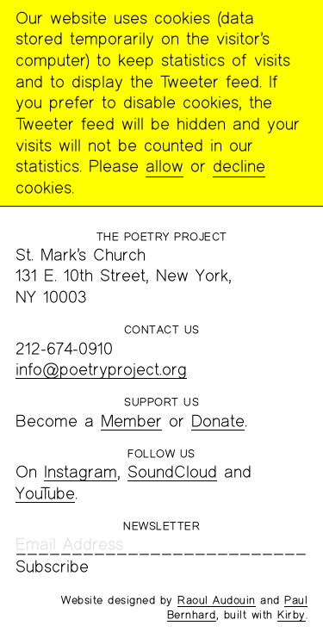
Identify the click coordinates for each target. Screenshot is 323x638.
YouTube (45, 493)
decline (239, 166)
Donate (218, 420)
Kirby (291, 615)
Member (131, 420)
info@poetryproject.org (101, 369)
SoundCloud (172, 471)
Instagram (80, 471)
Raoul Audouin (216, 600)
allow (164, 166)
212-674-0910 (64, 348)
